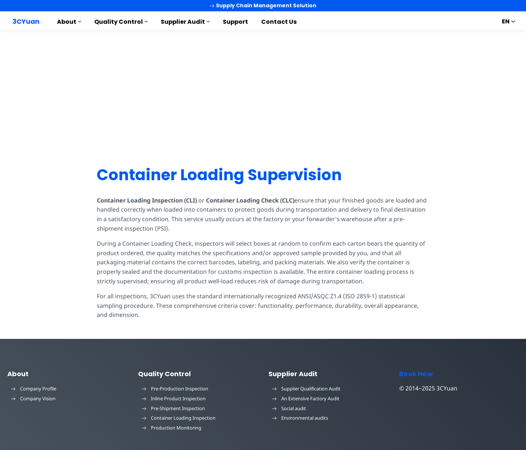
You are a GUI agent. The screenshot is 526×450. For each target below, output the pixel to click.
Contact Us (279, 22)
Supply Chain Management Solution (263, 5)
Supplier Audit (183, 22)
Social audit (289, 408)
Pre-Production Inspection (175, 388)
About (66, 22)
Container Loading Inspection (179, 418)
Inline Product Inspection (174, 398)
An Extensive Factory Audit (305, 398)
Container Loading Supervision (219, 175)
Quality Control (118, 22)
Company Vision (33, 398)
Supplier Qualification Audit (306, 388)
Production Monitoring (171, 427)
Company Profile (33, 388)
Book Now (416, 373)
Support (235, 22)
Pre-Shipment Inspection (173, 408)
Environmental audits (300, 418)
